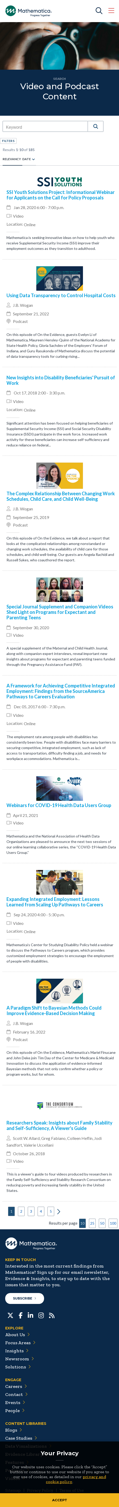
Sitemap (13, 1490)
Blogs (13, 1430)
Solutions (18, 1367)
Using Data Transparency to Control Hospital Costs (61, 295)
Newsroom (19, 1359)
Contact (16, 1394)
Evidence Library (26, 1454)
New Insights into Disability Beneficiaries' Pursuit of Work (60, 380)
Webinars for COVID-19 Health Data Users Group (58, 805)
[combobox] (45, 127)
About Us (17, 1334)
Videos (15, 1478)
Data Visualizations (28, 1446)
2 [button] (21, 1211)
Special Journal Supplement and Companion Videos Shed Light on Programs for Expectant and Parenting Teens (59, 612)
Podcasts (17, 1470)
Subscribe (24, 1298)
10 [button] (82, 1223)
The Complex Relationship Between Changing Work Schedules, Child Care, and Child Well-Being (60, 496)
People (15, 1410)
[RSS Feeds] (51, 1315)
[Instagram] (41, 1315)
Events (15, 1402)
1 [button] (11, 1211)
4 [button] (41, 1211)
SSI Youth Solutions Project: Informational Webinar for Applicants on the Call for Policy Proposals (60, 195)
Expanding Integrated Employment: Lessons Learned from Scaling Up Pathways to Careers (54, 902)
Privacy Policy (40, 1490)
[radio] (33, 159)
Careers (16, 1386)
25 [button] (92, 1223)
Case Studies (21, 1438)
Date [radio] (26, 159)
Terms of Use (71, 1490)
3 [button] (31, 1211)
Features (17, 1462)
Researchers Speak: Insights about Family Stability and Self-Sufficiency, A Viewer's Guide (59, 1125)
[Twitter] (10, 1315)
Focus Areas (20, 1343)
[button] (95, 126)
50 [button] (102, 1223)
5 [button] (51, 1211)
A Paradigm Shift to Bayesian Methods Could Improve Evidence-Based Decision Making (54, 1010)
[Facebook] (21, 1315)
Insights (17, 1351)
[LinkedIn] (30, 1315)
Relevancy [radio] (12, 159)
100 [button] (113, 1223)
